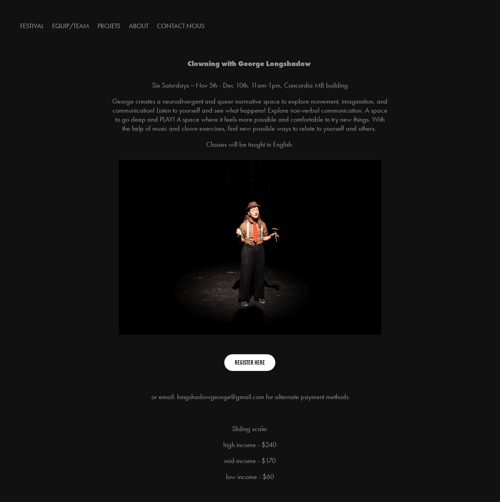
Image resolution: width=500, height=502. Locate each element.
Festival (32, 26)
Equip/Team (70, 26)
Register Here (250, 362)
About (139, 26)
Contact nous (181, 26)
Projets (109, 26)
